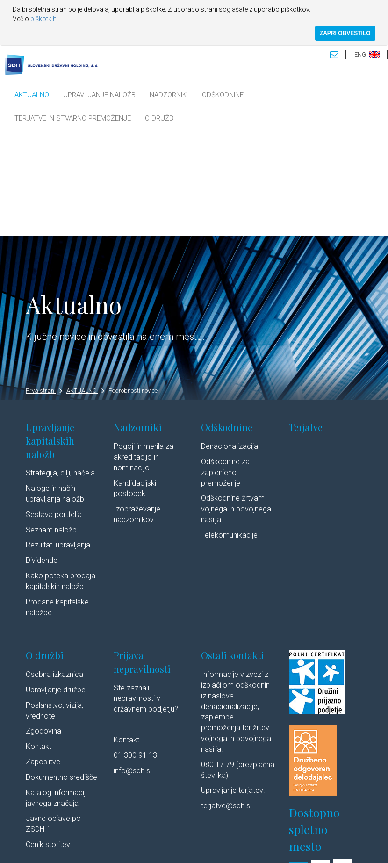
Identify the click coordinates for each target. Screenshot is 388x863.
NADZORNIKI (169, 95)
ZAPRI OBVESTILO (345, 33)
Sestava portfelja (54, 409)
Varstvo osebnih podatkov (192, 837)
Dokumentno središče (61, 672)
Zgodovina (43, 626)
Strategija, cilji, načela (60, 368)
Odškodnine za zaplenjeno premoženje (225, 367)
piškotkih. (44, 18)
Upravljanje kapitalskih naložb (50, 336)
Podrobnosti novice (133, 285)
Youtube (109, 845)
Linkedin (70, 845)
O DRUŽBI (160, 118)
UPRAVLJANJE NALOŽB (99, 95)
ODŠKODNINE (223, 95)
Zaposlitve (43, 657)
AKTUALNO (31, 95)
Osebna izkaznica (54, 569)
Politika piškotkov (255, 837)
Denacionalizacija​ (229, 342)
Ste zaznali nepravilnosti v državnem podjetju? (146, 594)
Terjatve (306, 322)
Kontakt (38, 642)
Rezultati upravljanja (58, 440)
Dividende (41, 456)
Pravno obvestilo (128, 837)
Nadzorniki (138, 322)
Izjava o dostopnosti (312, 837)
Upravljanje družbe (56, 585)
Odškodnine (226, 322)
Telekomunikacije (229, 430)
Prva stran (44, 285)
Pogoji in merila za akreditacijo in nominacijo (143, 353)
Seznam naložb (51, 425)
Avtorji (37, 845)
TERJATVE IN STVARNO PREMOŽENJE (72, 118)
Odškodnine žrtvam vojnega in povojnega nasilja (236, 404)
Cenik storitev (48, 740)
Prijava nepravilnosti (142, 558)
